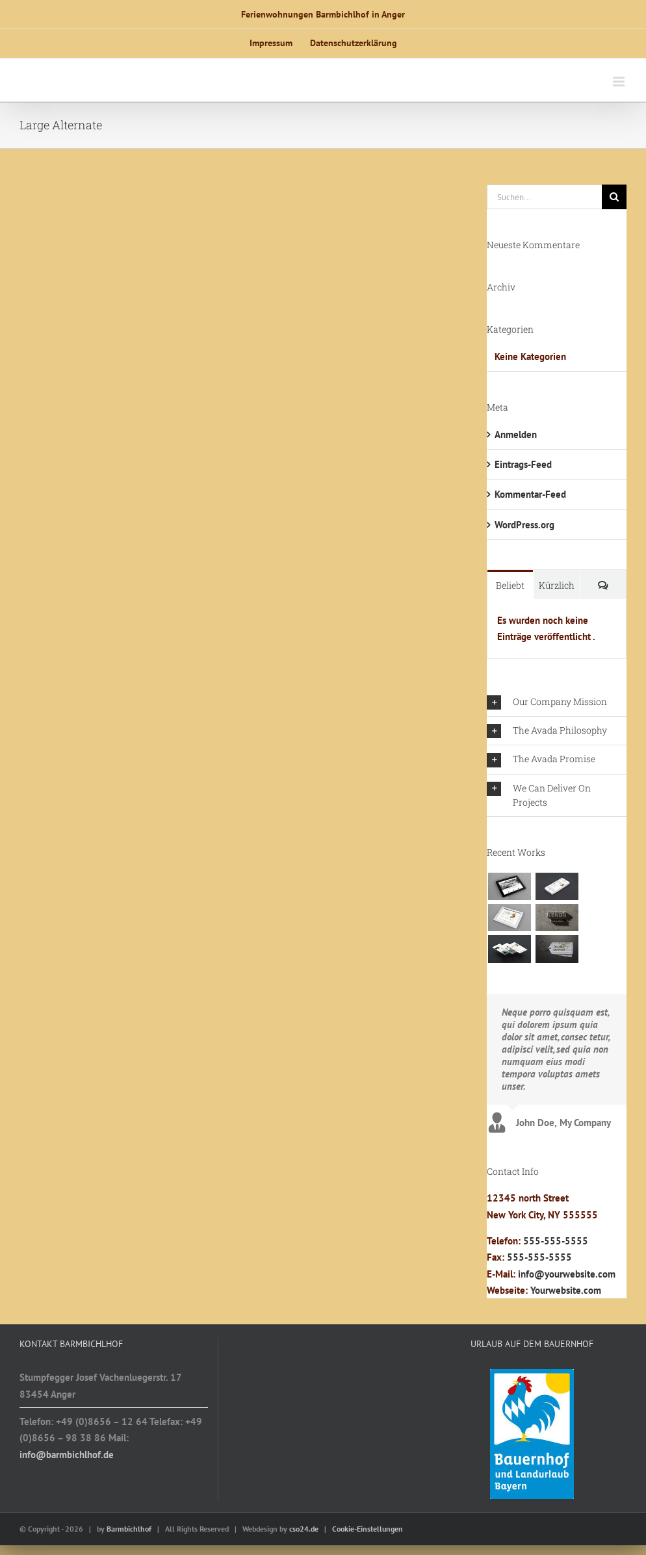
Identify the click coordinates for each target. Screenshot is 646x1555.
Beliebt (510, 585)
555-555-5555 (555, 1241)
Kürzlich (557, 585)
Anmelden (516, 434)
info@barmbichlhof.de (66, 1454)
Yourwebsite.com (565, 1290)
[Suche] (614, 197)
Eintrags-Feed (523, 464)
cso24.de (303, 1529)
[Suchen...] (544, 197)
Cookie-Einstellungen (367, 1529)
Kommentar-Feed (530, 494)
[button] (557, 702)
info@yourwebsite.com (566, 1274)
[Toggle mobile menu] (620, 81)
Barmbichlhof (129, 1529)
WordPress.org (524, 525)
